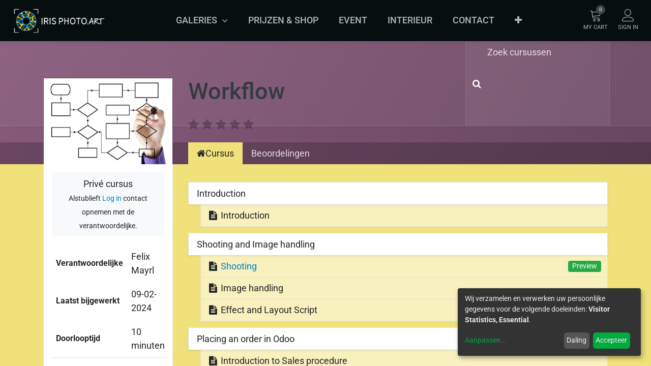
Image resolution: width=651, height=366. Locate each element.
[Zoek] (475, 84)
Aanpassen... (486, 340)
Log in (112, 198)
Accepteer (611, 340)
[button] (518, 20)
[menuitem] (283, 20)
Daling (576, 340)
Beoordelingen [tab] (280, 153)
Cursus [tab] (215, 153)
